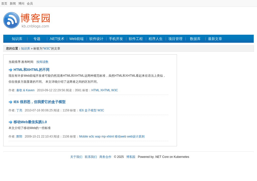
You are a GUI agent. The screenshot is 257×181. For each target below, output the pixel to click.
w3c (91, 136)
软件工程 (136, 39)
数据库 (195, 39)
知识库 (17, 39)
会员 (30, 3)
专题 (36, 39)
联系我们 (91, 157)
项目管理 (175, 39)
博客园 (130, 157)
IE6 (81, 110)
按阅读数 (42, 62)
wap (98, 136)
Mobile (83, 136)
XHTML (105, 90)
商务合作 (105, 157)
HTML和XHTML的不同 (31, 70)
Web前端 (76, 39)
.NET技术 (56, 39)
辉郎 (19, 136)
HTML (95, 90)
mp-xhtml (107, 136)
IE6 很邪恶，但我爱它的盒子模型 (40, 102)
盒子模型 (91, 110)
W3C (46, 48)
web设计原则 (136, 136)
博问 (21, 3)
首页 (4, 3)
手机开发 (116, 39)
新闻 (13, 3)
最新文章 (215, 39)
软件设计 (96, 39)
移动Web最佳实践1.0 (30, 122)
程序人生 (156, 39)
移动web (120, 136)
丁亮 (19, 110)
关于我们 (76, 157)
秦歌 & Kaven (25, 90)
